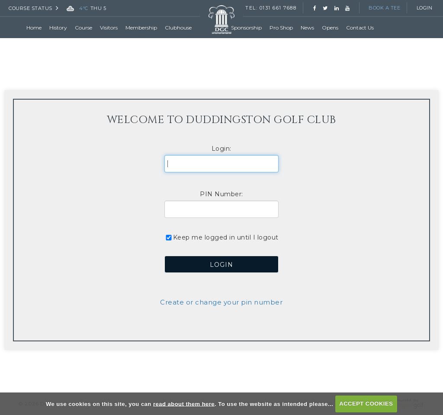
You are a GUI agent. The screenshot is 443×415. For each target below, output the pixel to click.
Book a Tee (384, 8)
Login (425, 8)
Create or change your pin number (221, 302)
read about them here (184, 403)
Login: (221, 148)
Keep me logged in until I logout (221, 237)
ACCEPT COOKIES (366, 403)
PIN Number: (221, 194)
